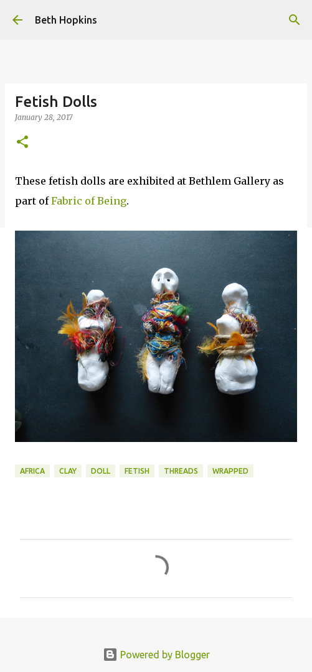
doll (100, 471)
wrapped (230, 471)
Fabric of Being (88, 201)
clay (68, 471)
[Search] (294, 20)
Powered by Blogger (156, 654)
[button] (22, 142)
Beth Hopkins (66, 19)
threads (181, 471)
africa (32, 471)
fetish (137, 471)
